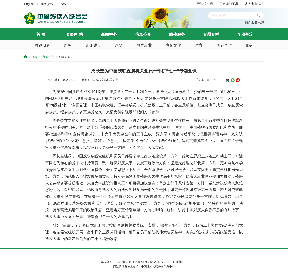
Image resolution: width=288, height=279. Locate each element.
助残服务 (177, 34)
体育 (199, 45)
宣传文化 (173, 45)
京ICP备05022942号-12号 (154, 261)
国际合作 (224, 45)
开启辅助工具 (228, 4)
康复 (119, 45)
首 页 (41, 34)
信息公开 (143, 34)
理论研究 (42, 45)
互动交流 (245, 34)
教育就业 (144, 45)
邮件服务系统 (254, 22)
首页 (35, 56)
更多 (249, 45)
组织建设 (93, 45)
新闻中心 (109, 34)
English (29, 4)
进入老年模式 (254, 4)
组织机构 (75, 34)
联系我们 (178, 261)
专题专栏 (211, 34)
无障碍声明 (205, 4)
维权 (68, 45)
